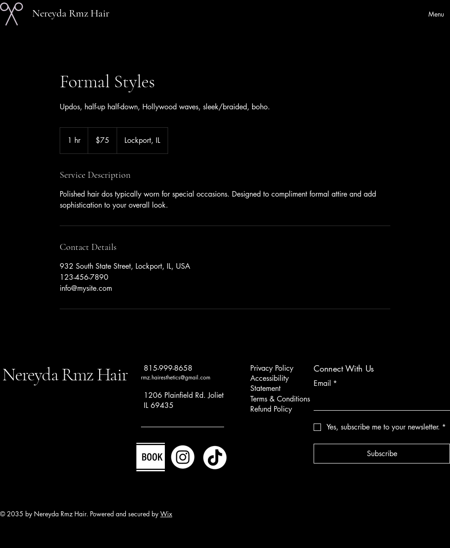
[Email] (379, 401)
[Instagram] (183, 457)
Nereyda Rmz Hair (70, 13)
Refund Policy (271, 409)
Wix (166, 513)
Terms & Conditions (280, 399)
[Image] (150, 457)
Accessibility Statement (269, 383)
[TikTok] (215, 457)
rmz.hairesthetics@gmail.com (175, 377)
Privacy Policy (271, 368)
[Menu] (425, 14)
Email (325, 384)
